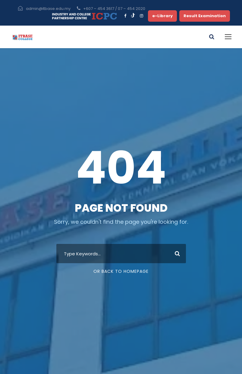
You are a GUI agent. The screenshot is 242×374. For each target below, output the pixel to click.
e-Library (162, 16)
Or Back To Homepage (121, 271)
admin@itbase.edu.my (48, 8)
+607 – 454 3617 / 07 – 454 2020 (114, 8)
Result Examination (205, 16)
